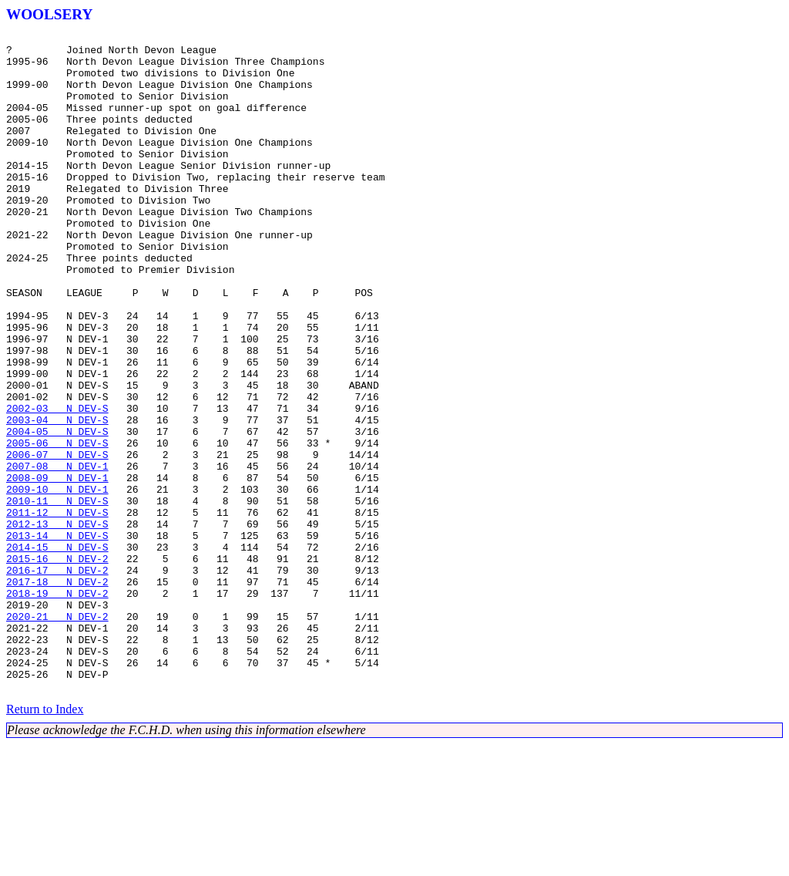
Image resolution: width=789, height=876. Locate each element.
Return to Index (44, 840)
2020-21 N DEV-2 (57, 734)
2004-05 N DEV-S (57, 512)
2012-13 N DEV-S (57, 623)
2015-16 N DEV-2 (57, 665)
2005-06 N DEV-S (57, 526)
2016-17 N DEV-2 (57, 679)
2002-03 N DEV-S (57, 484)
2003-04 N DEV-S (57, 498)
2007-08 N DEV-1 (57, 554)
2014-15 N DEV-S (57, 651)
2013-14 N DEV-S (57, 637)
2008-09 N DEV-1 (57, 567)
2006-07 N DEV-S (57, 540)
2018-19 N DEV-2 (57, 706)
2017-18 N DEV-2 (57, 692)
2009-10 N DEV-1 (57, 581)
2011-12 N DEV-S (57, 609)
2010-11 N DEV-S (57, 595)
